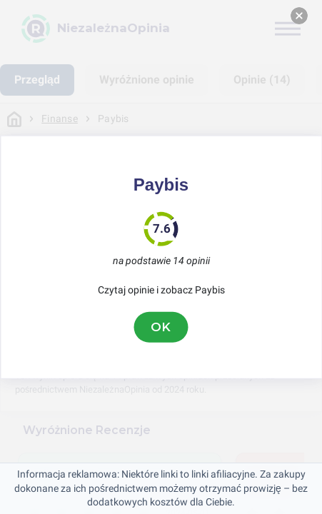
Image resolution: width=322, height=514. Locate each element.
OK (161, 327)
